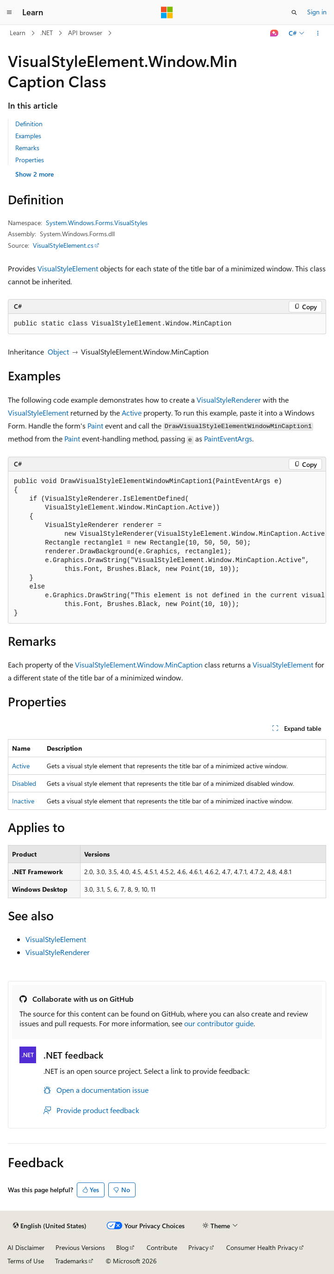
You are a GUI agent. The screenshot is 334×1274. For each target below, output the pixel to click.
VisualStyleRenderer (229, 399)
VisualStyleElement (67, 268)
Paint (95, 425)
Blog (122, 1247)
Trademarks (71, 1260)
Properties (29, 159)
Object (58, 351)
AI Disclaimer (25, 1247)
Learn (17, 32)
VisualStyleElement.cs (63, 245)
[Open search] (294, 12)
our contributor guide (219, 1023)
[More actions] (318, 33)
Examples (28, 135)
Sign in (317, 11)
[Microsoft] (167, 12)
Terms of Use (25, 1260)
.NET (46, 32)
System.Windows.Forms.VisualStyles (97, 222)
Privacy (198, 1247)
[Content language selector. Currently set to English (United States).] (49, 1226)
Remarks (27, 147)
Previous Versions (80, 1247)
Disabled (24, 783)
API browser (85, 32)
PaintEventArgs (228, 438)
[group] (167, 548)
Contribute (162, 1247)
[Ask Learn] (275, 33)
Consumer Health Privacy (262, 1247)
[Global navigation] (9, 12)
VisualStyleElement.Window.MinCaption (139, 664)
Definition (29, 123)
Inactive (23, 800)
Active (132, 412)
